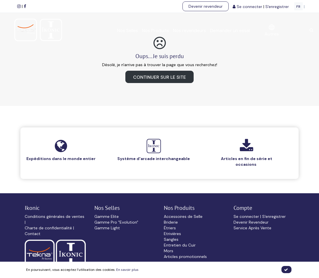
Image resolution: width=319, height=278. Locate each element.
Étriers (170, 227)
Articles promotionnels (185, 256)
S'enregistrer (277, 6)
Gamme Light (107, 227)
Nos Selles (127, 30)
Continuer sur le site (159, 77)
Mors (168, 250)
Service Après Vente (252, 227)
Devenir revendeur (205, 6)
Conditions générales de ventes (54, 216)
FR (298, 6)
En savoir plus (127, 269)
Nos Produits (155, 30)
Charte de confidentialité (49, 227)
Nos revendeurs (189, 30)
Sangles (171, 239)
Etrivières (172, 233)
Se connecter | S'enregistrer (260, 216)
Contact (32, 233)
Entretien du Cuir (180, 245)
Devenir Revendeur (251, 222)
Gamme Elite (106, 216)
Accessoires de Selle (183, 216)
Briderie (171, 222)
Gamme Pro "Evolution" (116, 222)
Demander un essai (230, 30)
